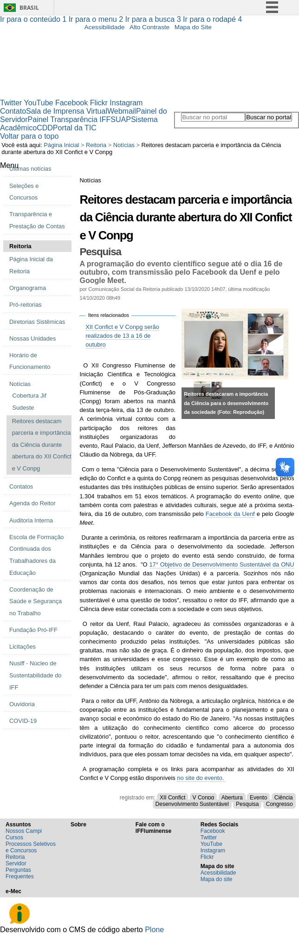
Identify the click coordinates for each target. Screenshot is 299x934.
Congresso (279, 804)
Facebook (71, 103)
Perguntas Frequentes (20, 873)
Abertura (232, 797)
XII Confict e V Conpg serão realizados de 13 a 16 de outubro (122, 335)
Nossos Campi (24, 831)
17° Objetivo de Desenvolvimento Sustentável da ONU (222, 564)
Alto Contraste (149, 27)
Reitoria (96, 145)
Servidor (16, 863)
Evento (258, 797)
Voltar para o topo (29, 136)
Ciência (283, 797)
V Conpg (203, 797)
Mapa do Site (193, 27)
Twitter (11, 103)
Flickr (99, 103)
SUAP (120, 119)
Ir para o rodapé (212, 19)
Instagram (126, 103)
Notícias (124, 145)
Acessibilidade (104, 27)
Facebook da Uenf (230, 513)
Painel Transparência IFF (69, 119)
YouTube (38, 103)
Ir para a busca (154, 19)
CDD (45, 128)
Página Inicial (61, 145)
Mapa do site (217, 879)
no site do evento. (201, 777)
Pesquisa (247, 804)
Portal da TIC (75, 128)
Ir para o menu (97, 19)
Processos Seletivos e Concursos (31, 847)
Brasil (29, 8)
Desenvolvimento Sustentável (192, 804)
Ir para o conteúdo (34, 19)
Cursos (14, 837)
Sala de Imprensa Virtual (66, 111)
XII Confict (172, 797)
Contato (13, 111)
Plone (154, 930)
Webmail (121, 111)
